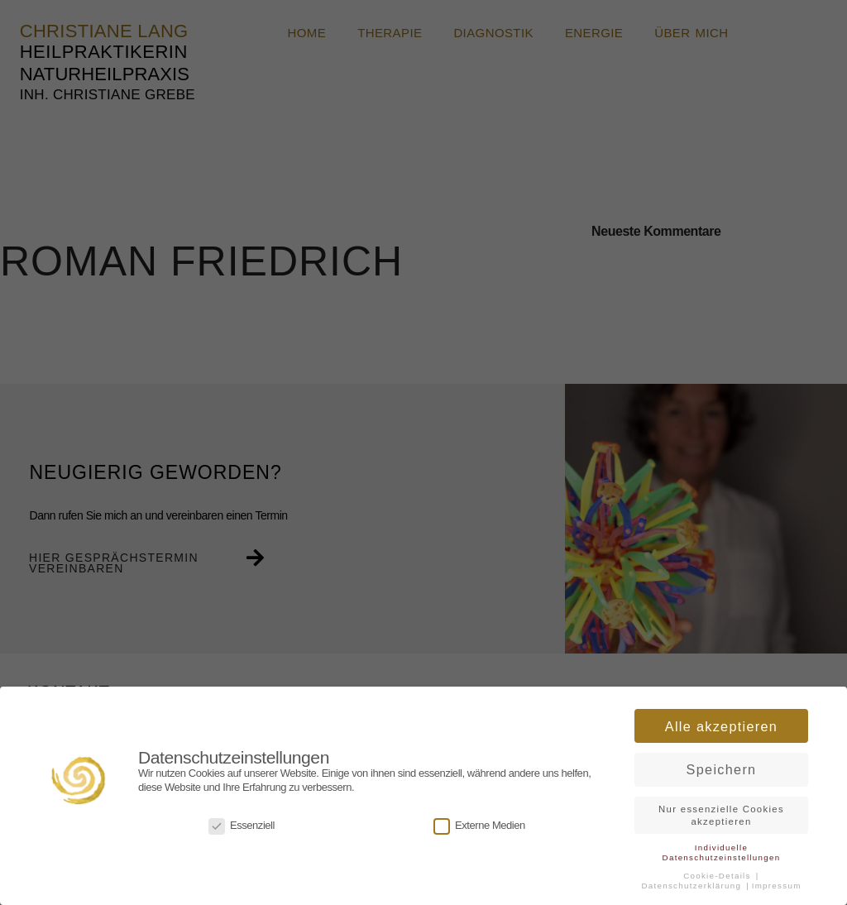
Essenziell (241, 823)
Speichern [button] (722, 767)
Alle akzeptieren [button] (721, 723)
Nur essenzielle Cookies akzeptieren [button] (721, 813)
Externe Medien (479, 823)
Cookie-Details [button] (718, 873)
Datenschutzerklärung (692, 883)
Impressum (777, 883)
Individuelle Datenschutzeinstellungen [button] (722, 850)
